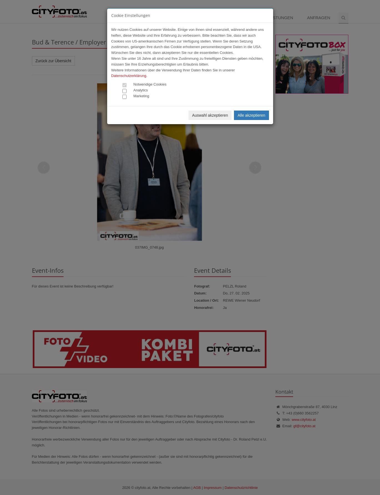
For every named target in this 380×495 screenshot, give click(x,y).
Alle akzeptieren (251, 115)
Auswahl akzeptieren (210, 115)
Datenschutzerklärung (128, 76)
